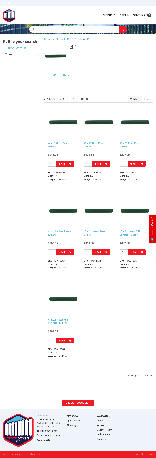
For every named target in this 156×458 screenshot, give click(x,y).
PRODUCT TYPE (16, 48)
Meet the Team (104, 429)
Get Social (73, 416)
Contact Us (102, 438)
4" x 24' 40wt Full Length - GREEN (58, 321)
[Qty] (52, 164)
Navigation (103, 416)
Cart (142, 15)
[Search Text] (78, 29)
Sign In (124, 15)
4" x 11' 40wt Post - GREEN (59, 233)
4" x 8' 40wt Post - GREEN (94, 144)
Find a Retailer (104, 434)
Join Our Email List (77, 403)
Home (100, 420)
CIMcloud (149, 454)
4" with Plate (61, 75)
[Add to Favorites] (70, 164)
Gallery (134, 98)
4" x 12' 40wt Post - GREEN (95, 233)
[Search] (123, 29)
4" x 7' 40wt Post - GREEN (58, 144)
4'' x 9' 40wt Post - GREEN (130, 144)
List (147, 98)
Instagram (73, 425)
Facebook (73, 420)
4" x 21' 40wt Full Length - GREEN (130, 233)
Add (61, 163)
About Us (102, 425)
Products (108, 15)
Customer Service (47, 430)
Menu (7, 3)
